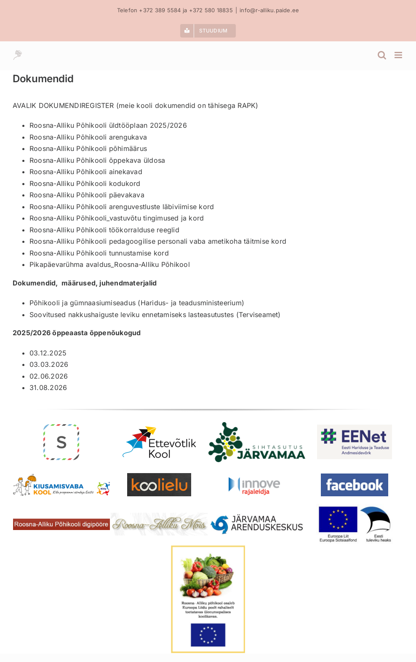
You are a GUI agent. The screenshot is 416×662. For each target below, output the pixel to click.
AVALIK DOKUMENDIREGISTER (63, 105)
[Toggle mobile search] (382, 55)
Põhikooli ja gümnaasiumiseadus (82, 303)
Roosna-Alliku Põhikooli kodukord (85, 183)
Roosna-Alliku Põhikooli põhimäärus (88, 148)
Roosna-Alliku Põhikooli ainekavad (85, 171)
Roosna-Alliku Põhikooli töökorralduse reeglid (104, 230)
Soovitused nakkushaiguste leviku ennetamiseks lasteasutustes (131, 314)
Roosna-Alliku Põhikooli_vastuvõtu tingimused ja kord (116, 218)
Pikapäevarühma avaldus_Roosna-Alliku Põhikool (109, 264)
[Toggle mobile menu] (399, 55)
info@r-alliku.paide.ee (269, 10)
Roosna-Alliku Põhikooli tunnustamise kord (99, 253)
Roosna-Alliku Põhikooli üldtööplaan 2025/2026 (108, 125)
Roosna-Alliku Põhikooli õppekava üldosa (97, 160)
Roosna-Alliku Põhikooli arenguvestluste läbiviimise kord (121, 206)
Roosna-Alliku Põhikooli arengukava (88, 137)
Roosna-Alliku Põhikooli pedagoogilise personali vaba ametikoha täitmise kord (157, 241)
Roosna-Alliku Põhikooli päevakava (86, 195)
